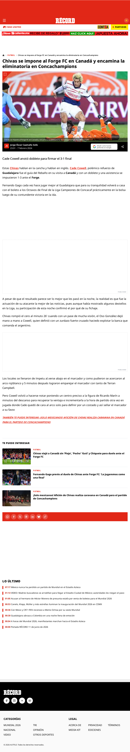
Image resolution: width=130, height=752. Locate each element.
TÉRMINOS (114, 725)
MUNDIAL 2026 (12, 725)
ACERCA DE (75, 725)
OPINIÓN (38, 730)
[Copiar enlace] (45, 516)
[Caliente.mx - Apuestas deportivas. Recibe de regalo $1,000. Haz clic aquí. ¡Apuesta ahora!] (65, 34)
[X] (20, 516)
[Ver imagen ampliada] (65, 106)
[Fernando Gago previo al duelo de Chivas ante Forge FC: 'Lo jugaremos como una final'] (65, 477)
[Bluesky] (38, 516)
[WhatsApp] (7, 516)
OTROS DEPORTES (43, 734)
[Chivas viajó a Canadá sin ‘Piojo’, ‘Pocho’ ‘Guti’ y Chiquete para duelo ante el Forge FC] (65, 456)
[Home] (3, 55)
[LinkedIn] (32, 516)
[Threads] (26, 516)
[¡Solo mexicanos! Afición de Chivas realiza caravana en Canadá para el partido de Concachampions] (65, 498)
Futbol (11, 55)
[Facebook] (13, 516)
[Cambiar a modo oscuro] (126, 20)
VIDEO (7, 734)
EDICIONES (94, 730)
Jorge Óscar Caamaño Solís (24, 145)
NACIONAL (10, 730)
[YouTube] (30, 701)
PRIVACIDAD (95, 725)
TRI (35, 725)
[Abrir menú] (4, 20)
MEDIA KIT (74, 730)
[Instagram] (14, 701)
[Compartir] (122, 146)
